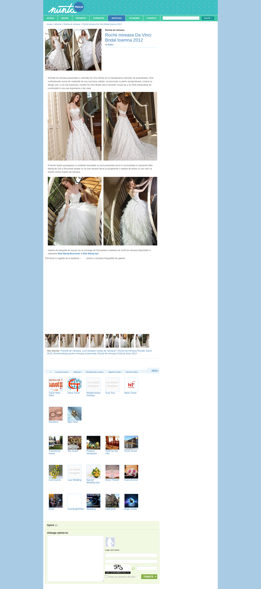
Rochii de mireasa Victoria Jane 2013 (117, 353)
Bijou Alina (73, 422)
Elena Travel (74, 393)
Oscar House (130, 451)
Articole (117, 18)
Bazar (65, 18)
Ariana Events (131, 480)
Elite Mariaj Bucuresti (69, 253)
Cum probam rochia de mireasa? (99, 350)
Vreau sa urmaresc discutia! (120, 577)
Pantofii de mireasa (71, 350)
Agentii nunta (114, 372)
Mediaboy (91, 509)
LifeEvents (110, 509)
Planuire (134, 18)
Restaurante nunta (94, 372)
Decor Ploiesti (112, 480)
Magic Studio (130, 509)
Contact (151, 18)
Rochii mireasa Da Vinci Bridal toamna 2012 (102, 24)
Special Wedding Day (93, 481)
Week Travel (130, 393)
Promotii (81, 18)
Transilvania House (54, 452)
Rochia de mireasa (72, 24)
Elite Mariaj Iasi (91, 253)
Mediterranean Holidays (94, 394)
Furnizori (98, 18)
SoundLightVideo (76, 509)
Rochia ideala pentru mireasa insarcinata (74, 353)
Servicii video (132, 372)
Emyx (51, 509)
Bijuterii (77, 372)
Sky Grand (73, 451)
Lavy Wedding (74, 480)
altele (155, 370)
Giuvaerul (53, 422)
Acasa (50, 18)
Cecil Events (55, 480)
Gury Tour (110, 393)
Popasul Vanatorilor (92, 452)
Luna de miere (61, 372)
